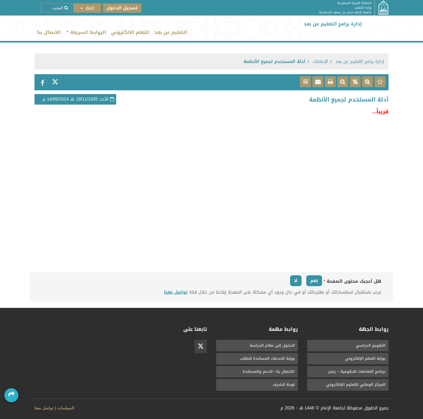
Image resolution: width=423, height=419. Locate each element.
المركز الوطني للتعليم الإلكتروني (355, 384)
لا (296, 280)
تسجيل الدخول (122, 8)
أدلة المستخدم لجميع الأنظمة (274, 61)
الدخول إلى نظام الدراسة (272, 345)
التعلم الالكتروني (130, 32)
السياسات (65, 408)
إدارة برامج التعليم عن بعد (359, 61)
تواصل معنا (176, 292)
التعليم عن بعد (170, 32)
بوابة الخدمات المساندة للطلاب (267, 358)
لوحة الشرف (284, 384)
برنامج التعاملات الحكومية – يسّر (356, 371)
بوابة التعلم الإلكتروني (365, 358)
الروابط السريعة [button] (86, 32)
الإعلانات (320, 61)
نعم (314, 280)
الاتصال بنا (49, 32)
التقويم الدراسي (370, 345)
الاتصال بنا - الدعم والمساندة (269, 371)
